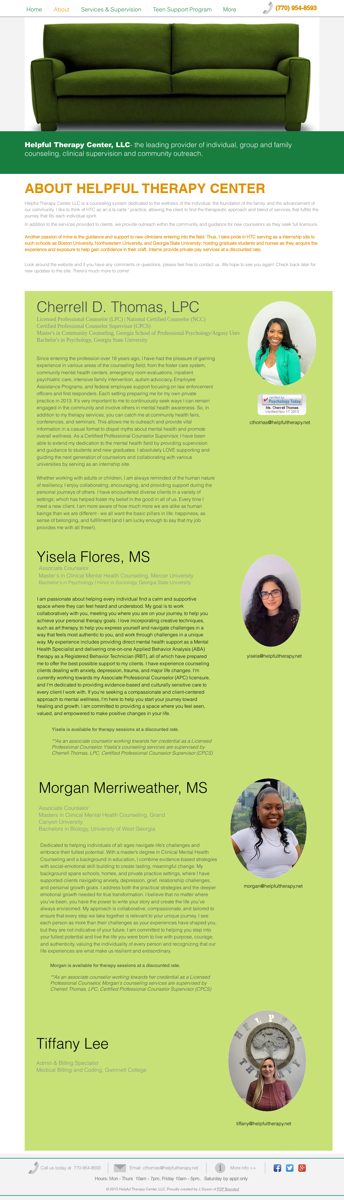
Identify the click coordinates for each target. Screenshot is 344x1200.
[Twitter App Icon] (289, 1168)
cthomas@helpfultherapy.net (280, 422)
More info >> (243, 1168)
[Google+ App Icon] (302, 1168)
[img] (172, 74)
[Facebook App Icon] (277, 1168)
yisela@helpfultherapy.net (274, 656)
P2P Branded (228, 1189)
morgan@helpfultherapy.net (273, 886)
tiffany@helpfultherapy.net (263, 1123)
